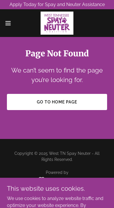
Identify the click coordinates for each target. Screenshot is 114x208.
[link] (57, 23)
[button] (10, 23)
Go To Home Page (57, 102)
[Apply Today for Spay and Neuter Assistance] (57, 4)
